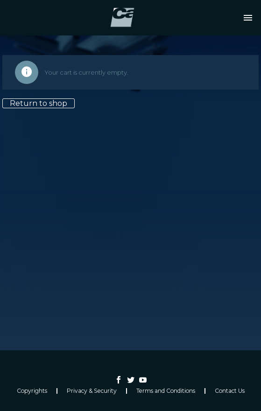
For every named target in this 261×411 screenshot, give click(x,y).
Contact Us (230, 391)
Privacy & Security (92, 391)
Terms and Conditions (165, 391)
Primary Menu (248, 18)
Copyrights (32, 391)
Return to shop (38, 103)
